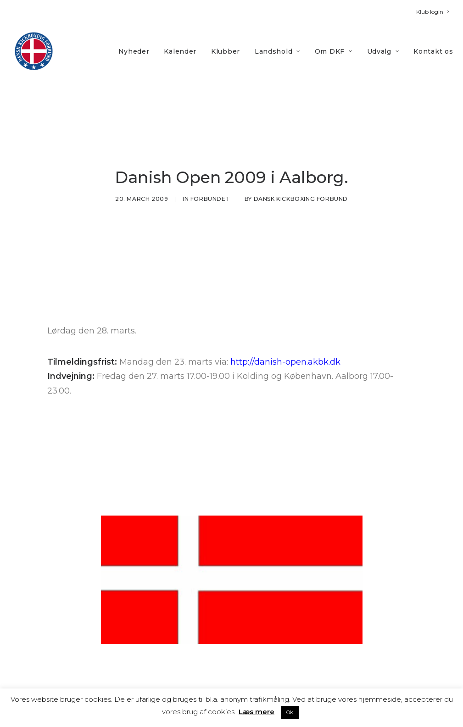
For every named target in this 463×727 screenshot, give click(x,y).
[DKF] (33, 51)
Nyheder (134, 51)
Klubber (225, 51)
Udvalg (383, 51)
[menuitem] (432, 11)
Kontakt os (433, 51)
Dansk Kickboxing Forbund (301, 176)
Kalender (180, 51)
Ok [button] (289, 712)
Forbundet (210, 176)
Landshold (277, 51)
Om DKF (333, 51)
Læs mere (256, 711)
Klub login (432, 11)
